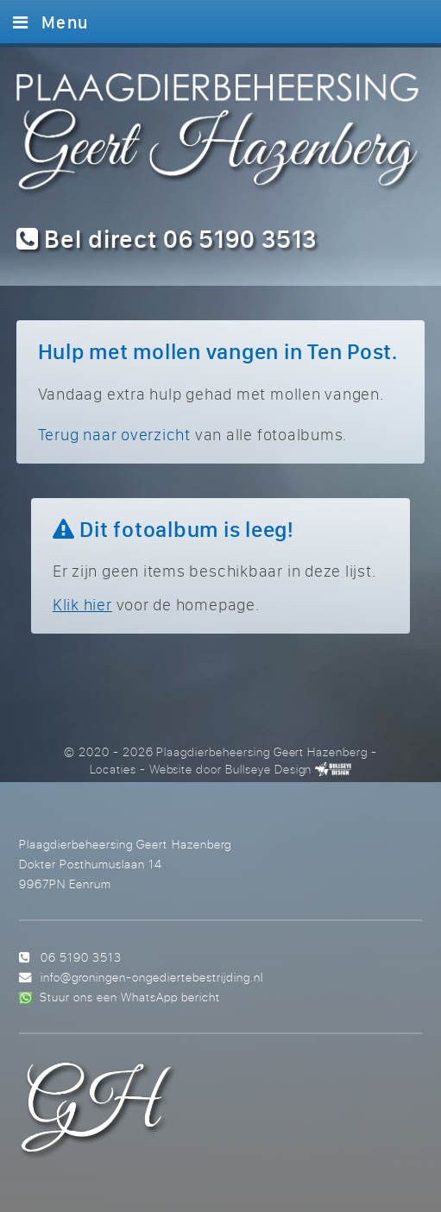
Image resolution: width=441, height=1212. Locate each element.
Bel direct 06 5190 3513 (167, 238)
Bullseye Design (268, 769)
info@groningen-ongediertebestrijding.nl (152, 977)
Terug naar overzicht (114, 434)
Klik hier (82, 604)
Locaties (113, 769)
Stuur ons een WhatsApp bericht (130, 996)
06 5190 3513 (81, 957)
